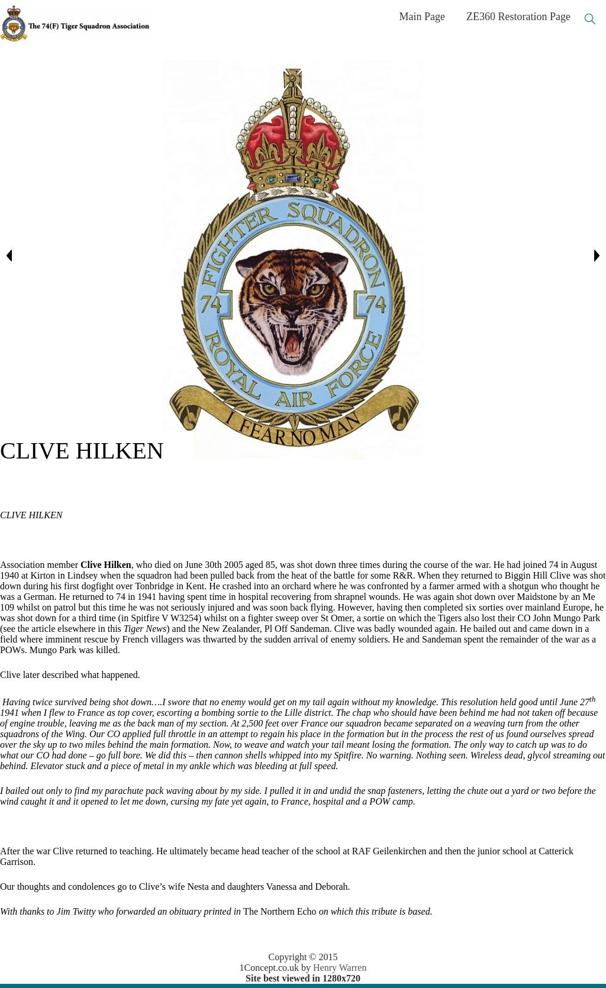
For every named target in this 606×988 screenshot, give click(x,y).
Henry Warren (339, 968)
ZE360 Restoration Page (518, 16)
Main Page (422, 16)
